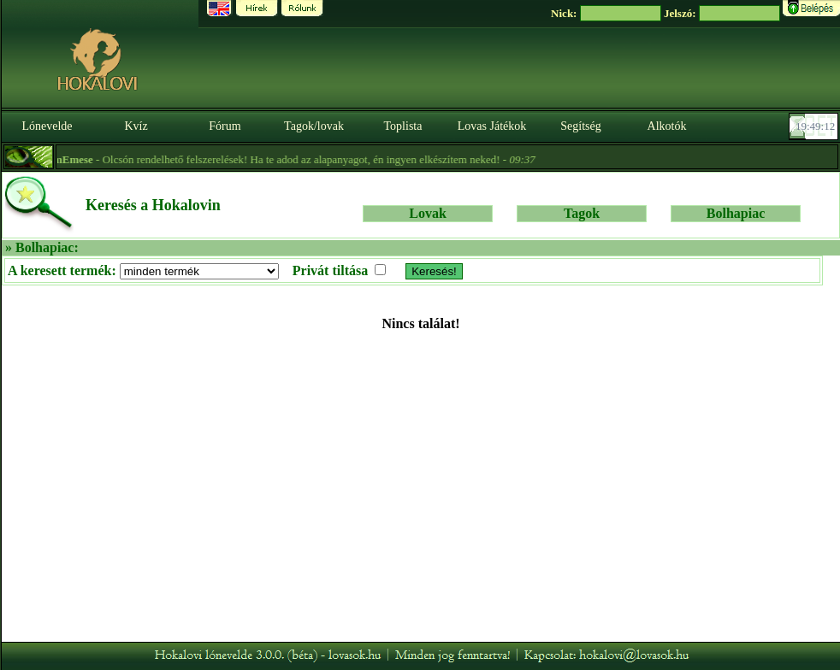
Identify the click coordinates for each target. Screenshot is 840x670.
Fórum (224, 126)
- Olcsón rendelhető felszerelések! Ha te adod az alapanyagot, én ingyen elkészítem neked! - (286, 159)
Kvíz (135, 126)
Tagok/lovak (314, 126)
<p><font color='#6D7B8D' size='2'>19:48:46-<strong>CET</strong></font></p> (815, 126)
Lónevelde (46, 126)
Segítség (580, 126)
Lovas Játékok (492, 126)
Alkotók (667, 126)
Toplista (403, 126)
